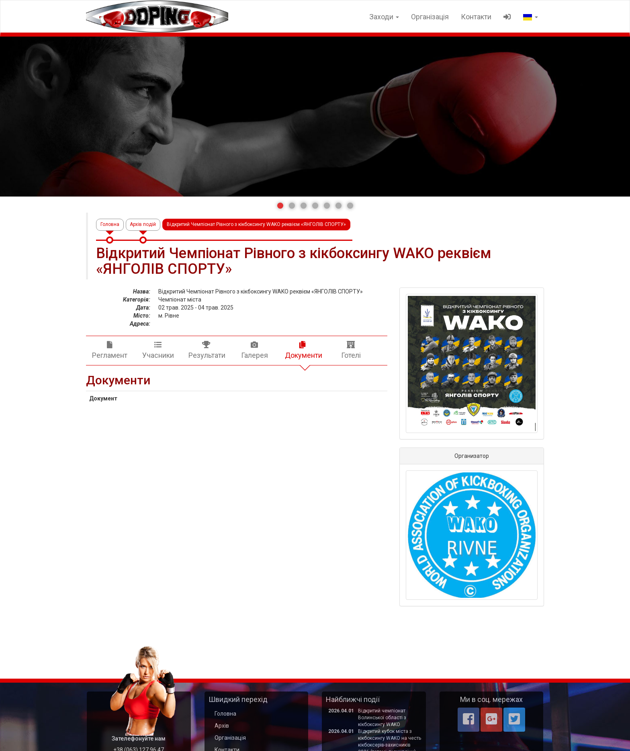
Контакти (476, 16)
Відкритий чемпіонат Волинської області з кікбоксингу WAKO (382, 717)
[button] (280, 206)
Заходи (384, 16)
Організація (430, 16)
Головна (109, 224)
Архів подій (143, 224)
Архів (222, 725)
